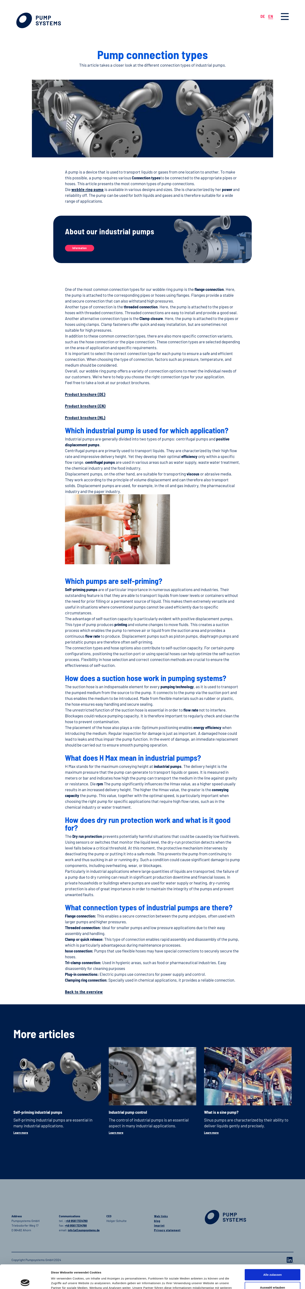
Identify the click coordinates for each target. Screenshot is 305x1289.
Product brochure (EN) (85, 405)
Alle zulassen (272, 1250)
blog (157, 1221)
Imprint (159, 1225)
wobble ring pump (87, 189)
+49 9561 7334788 (76, 1225)
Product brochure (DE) (85, 394)
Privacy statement (167, 1230)
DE (262, 16)
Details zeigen (208, 1281)
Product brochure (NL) (85, 417)
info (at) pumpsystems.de (84, 1230)
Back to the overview (84, 991)
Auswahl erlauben (272, 1263)
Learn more (20, 1132)
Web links (161, 1216)
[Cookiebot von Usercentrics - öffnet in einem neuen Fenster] (25, 1281)
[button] (285, 16)
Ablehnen (272, 1276)
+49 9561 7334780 (77, 1221)
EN (270, 16)
